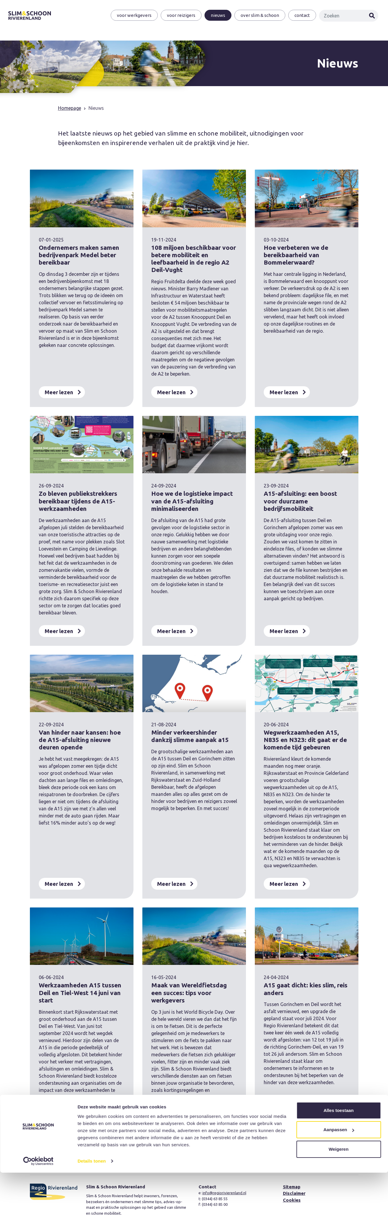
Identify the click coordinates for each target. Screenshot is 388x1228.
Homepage (69, 108)
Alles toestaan (338, 1165)
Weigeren (338, 1204)
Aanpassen (338, 1184)
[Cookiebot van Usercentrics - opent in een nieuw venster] (38, 1216)
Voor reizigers (180, 15)
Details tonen (92, 1216)
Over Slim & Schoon (259, 15)
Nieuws (217, 15)
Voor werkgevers (133, 15)
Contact (301, 15)
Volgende (235, 1150)
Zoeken (371, 16)
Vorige (149, 1150)
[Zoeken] (344, 16)
